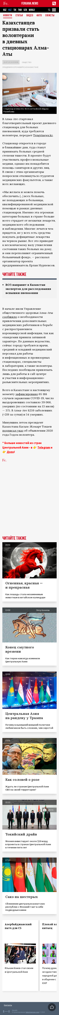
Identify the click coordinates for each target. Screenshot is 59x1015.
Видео (29, 15)
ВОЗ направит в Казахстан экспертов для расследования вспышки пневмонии (28, 289)
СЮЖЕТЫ (49, 15)
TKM (20, 10)
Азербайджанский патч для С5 (18, 926)
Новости (7, 15)
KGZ (10, 10)
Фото (39, 15)
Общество (26, 62)
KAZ (4, 10)
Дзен (10, 452)
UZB (25, 10)
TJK (15, 10)
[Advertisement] (29, 503)
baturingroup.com (32, 1012)
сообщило (9, 317)
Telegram (43, 447)
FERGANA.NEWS (29, 3)
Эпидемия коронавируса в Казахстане (20, 67)
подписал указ (12, 430)
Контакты (8, 1005)
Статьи (19, 15)
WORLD (32, 10)
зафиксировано (26, 394)
